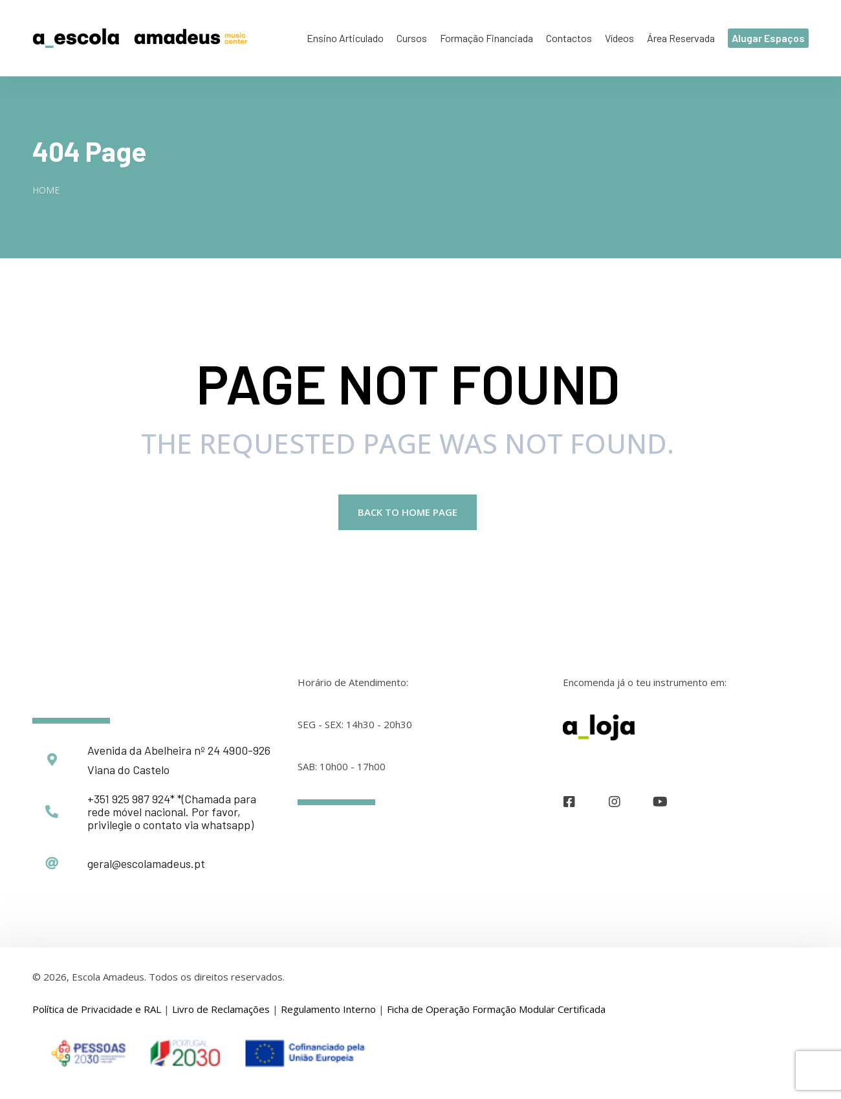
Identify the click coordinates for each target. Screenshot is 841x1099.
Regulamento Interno (328, 1010)
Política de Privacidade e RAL (96, 1010)
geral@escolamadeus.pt (146, 865)
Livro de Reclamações (221, 1010)
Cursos (412, 38)
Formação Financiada (486, 38)
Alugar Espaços (768, 38)
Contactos (569, 38)
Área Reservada (681, 38)
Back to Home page (407, 513)
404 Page (89, 151)
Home (46, 190)
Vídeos (619, 38)
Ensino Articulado (345, 38)
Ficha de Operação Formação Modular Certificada (496, 1010)
